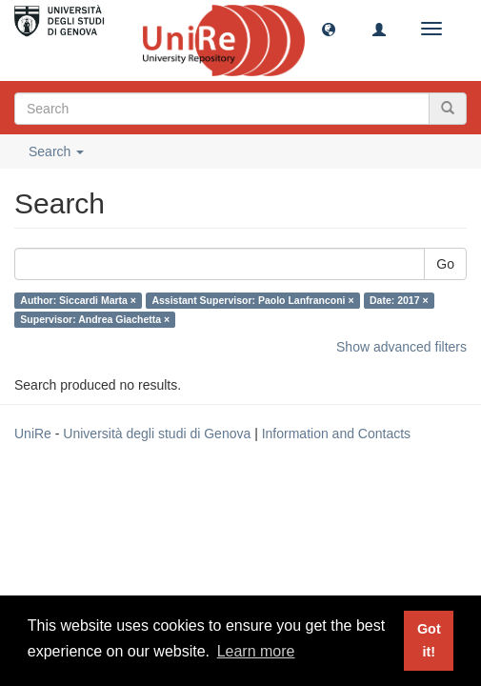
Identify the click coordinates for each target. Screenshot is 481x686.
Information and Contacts (336, 433)
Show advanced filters (401, 346)
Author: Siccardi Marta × (78, 300)
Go (445, 264)
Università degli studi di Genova (157, 433)
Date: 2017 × (399, 300)
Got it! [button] (429, 640)
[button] (328, 28)
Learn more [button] (256, 651)
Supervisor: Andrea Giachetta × (95, 319)
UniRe (32, 433)
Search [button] (56, 151)
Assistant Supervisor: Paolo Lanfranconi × (252, 300)
